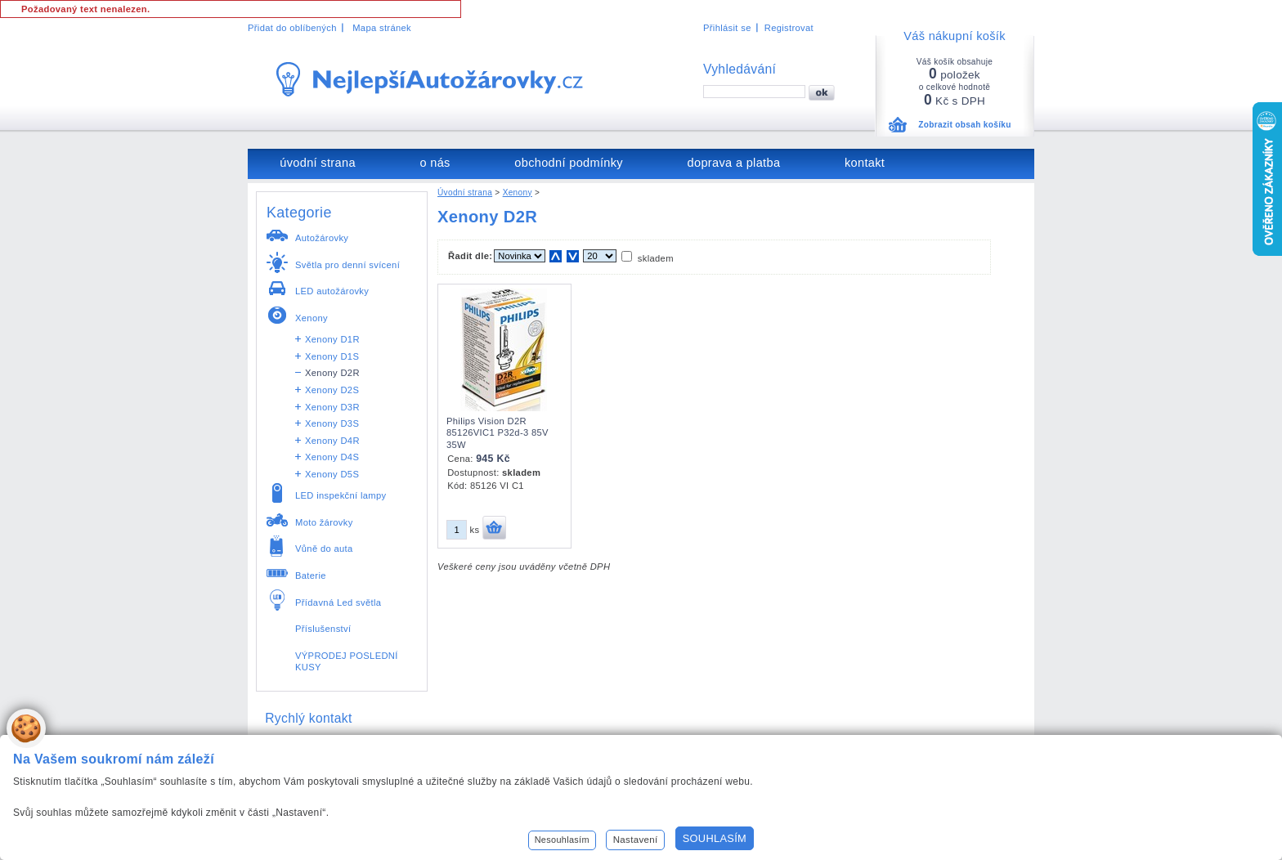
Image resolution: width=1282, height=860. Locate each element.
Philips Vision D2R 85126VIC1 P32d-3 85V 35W (497, 433)
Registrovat (789, 28)
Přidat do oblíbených (292, 28)
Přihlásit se (727, 28)
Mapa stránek (381, 28)
